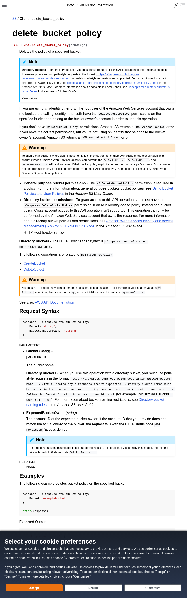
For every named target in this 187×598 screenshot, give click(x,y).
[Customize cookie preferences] (152, 587)
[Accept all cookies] (34, 587)
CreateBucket (34, 263)
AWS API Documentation (54, 302)
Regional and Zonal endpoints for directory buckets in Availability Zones (112, 82)
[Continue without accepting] (93, 587)
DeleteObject (34, 269)
